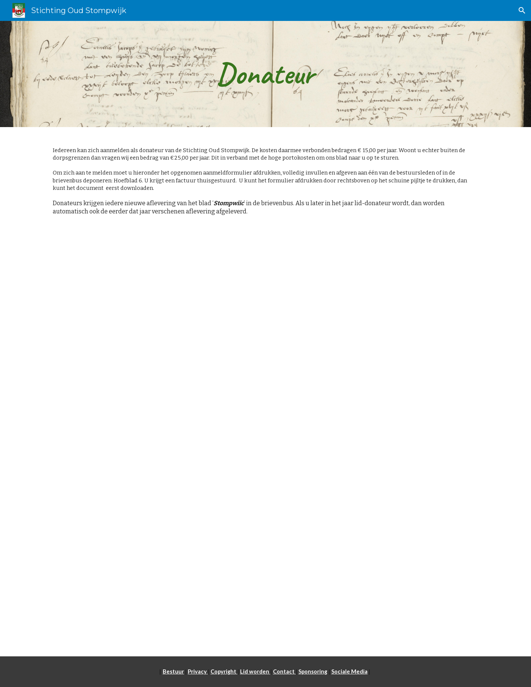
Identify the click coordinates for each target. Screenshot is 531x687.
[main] (265, 74)
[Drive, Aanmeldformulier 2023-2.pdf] (265, 449)
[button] (522, 10)
